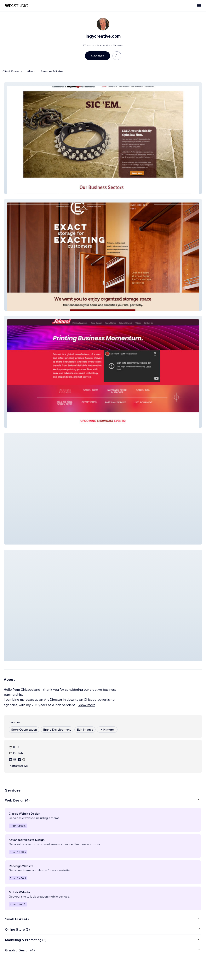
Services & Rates (52, 71)
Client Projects (12, 71)
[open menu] (198, 6)
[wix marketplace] (16, 5)
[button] (103, 138)
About (31, 71)
